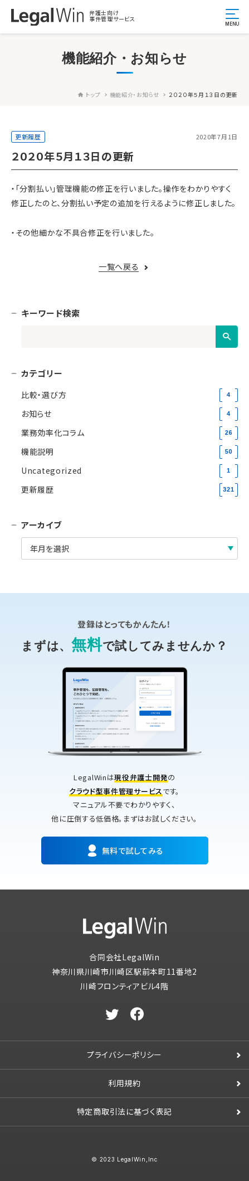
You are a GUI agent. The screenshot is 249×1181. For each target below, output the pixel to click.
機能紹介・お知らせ (134, 94)
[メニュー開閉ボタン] (232, 16)
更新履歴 (28, 136)
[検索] (227, 336)
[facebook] (137, 1014)
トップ (89, 94)
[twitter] (112, 1014)
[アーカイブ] (129, 548)
